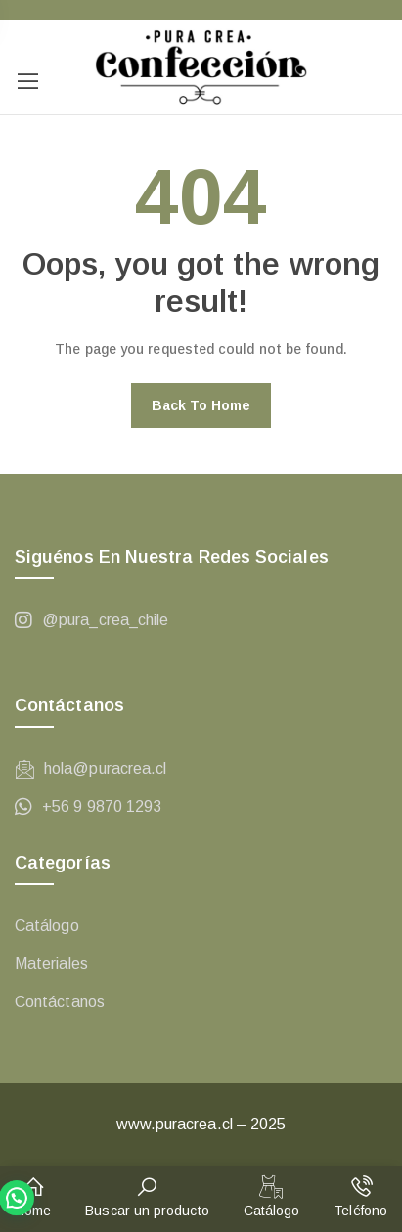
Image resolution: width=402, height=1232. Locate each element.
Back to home (201, 405)
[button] (33, 1198)
